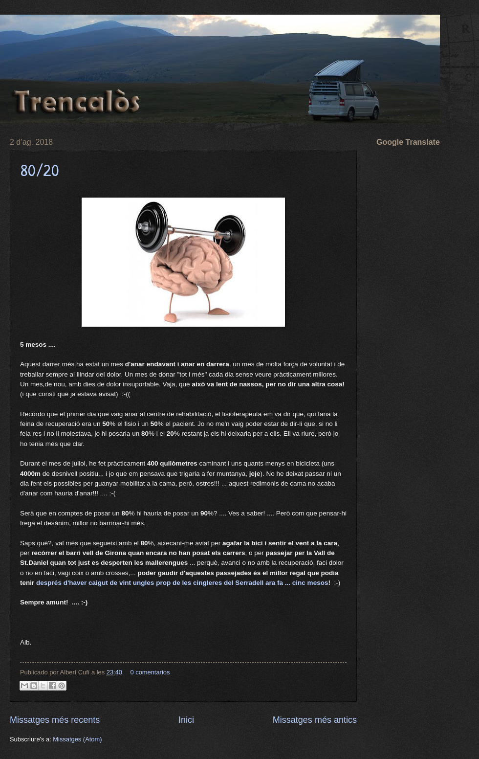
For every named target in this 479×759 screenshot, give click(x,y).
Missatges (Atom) (77, 739)
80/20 (39, 169)
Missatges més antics (315, 720)
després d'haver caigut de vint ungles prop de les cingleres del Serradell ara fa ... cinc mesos (182, 582)
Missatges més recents (55, 720)
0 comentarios (150, 672)
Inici (186, 720)
